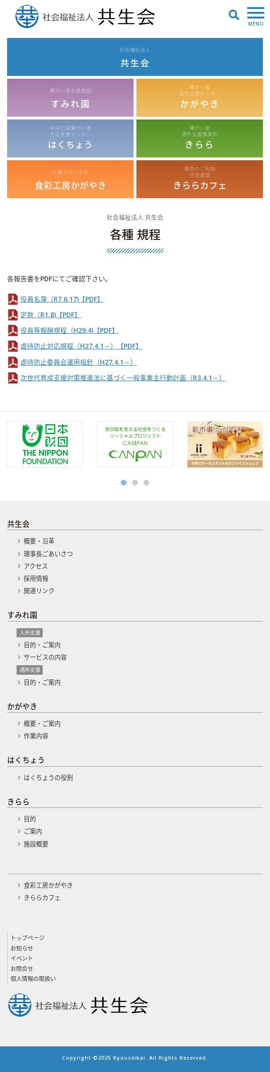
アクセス (36, 566)
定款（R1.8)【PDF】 (50, 314)
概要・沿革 (39, 541)
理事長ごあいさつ (48, 554)
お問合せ (21, 969)
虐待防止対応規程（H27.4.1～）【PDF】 (81, 345)
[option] (45, 444)
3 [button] (146, 483)
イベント (21, 958)
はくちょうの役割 (48, 777)
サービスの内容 (45, 657)
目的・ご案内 (42, 645)
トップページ (27, 938)
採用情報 (36, 578)
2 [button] (135, 483)
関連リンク (39, 590)
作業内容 (36, 736)
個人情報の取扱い (33, 979)
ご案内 (33, 831)
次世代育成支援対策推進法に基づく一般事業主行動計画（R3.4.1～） (122, 377)
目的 (30, 819)
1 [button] (123, 483)
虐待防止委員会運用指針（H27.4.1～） (78, 361)
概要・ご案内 (42, 723)
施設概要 (36, 844)
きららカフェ (42, 897)
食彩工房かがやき (48, 885)
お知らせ (21, 948)
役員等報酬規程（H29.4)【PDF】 (69, 330)
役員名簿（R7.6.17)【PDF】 (62, 298)
